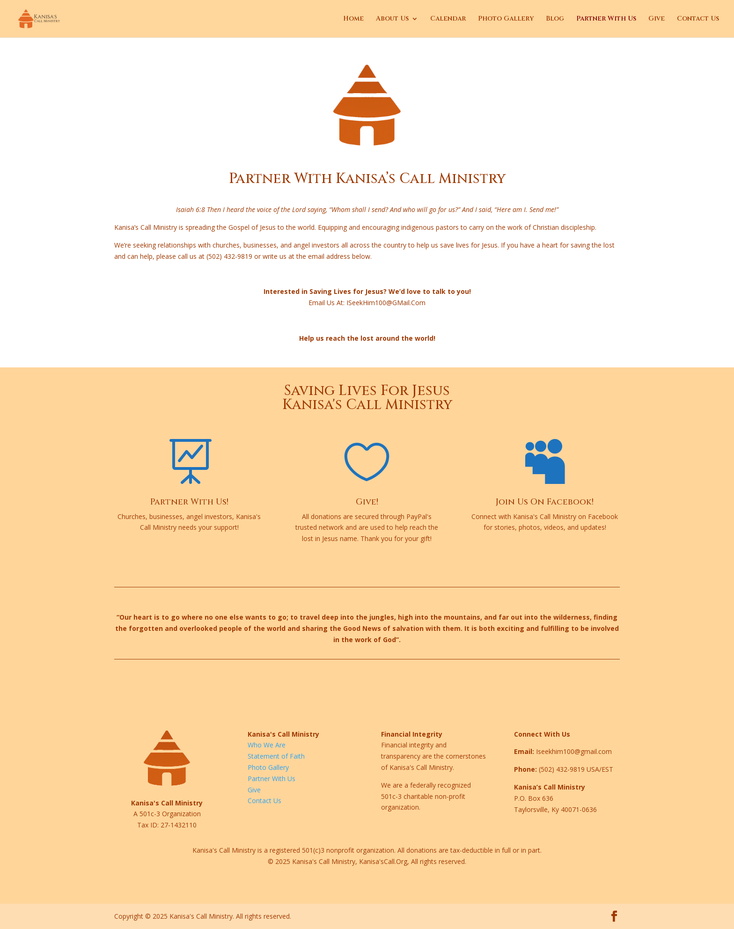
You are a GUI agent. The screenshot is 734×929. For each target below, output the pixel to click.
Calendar (448, 19)
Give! (367, 502)
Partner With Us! (189, 502)
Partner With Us (606, 19)
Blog (555, 19)
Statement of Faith (276, 756)
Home (353, 19)
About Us (392, 19)
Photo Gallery (506, 19)
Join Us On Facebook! (545, 502)
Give (656, 19)
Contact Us (698, 19)
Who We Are (267, 744)
